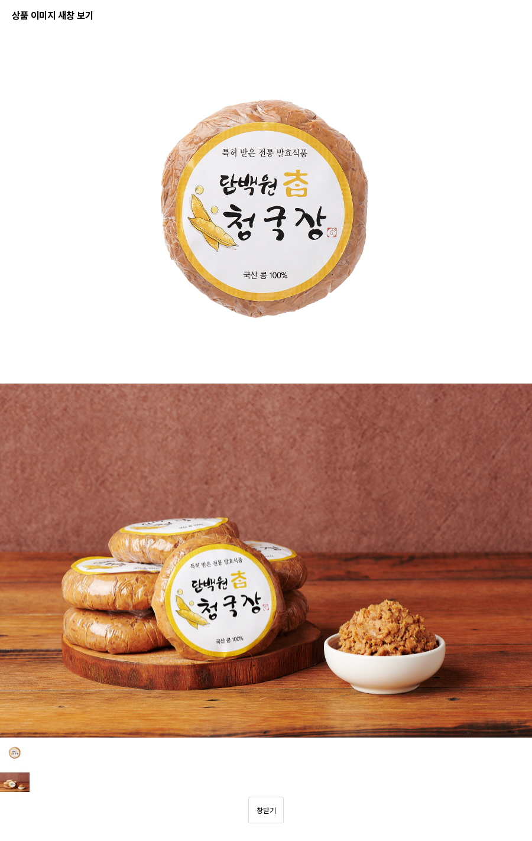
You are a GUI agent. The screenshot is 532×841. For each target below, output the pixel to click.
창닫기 (266, 810)
